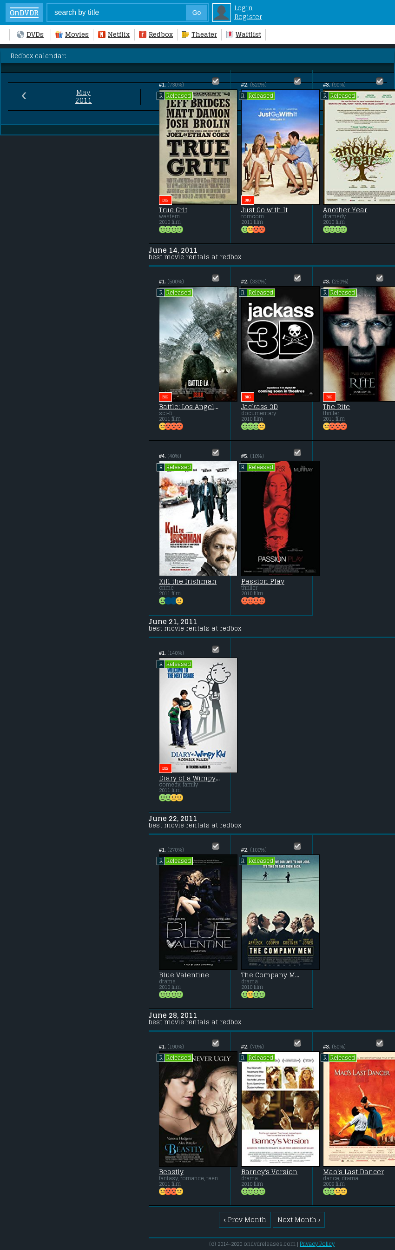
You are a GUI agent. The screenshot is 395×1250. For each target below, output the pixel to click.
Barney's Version (269, 1172)
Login (243, 7)
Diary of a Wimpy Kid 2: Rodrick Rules (189, 778)
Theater (199, 34)
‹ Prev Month (245, 1219)
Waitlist (243, 34)
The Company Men (272, 975)
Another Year (345, 210)
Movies (72, 34)
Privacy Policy (317, 1244)
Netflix (114, 34)
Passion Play (262, 581)
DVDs (30, 34)
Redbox (156, 34)
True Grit (173, 210)
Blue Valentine (184, 975)
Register (248, 16)
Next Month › (299, 1219)
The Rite (336, 406)
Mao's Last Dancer (353, 1172)
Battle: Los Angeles (189, 406)
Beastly (171, 1172)
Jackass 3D (259, 406)
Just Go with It (264, 210)
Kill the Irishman (188, 581)
